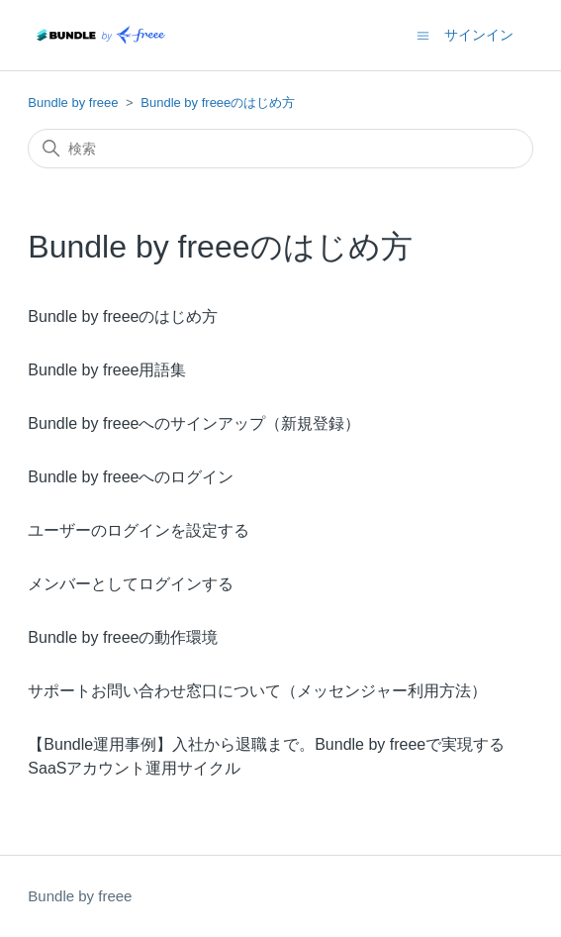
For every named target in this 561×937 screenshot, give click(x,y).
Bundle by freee (73, 102)
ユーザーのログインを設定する (138, 530)
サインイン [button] (479, 35)
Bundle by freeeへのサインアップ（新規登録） (194, 423)
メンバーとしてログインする (131, 583)
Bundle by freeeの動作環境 (123, 637)
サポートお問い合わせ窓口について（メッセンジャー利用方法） (257, 690)
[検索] (280, 148)
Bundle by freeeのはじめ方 (217, 102)
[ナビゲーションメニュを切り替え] (423, 34)
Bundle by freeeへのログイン (131, 476)
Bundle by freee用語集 (107, 370)
